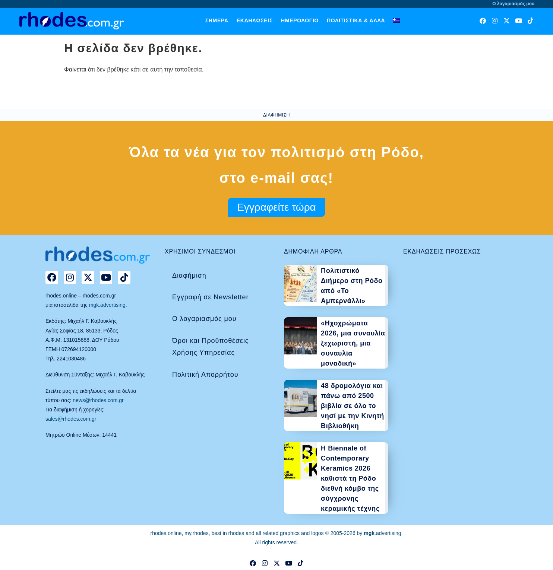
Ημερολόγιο (300, 20)
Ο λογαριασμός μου (204, 318)
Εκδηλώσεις (255, 20)
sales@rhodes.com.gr (70, 419)
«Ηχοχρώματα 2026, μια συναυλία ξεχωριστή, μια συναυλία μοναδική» (353, 343)
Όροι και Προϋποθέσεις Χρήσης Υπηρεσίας (210, 346)
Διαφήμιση (189, 275)
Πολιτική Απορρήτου (205, 374)
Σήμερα (216, 20)
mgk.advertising (107, 305)
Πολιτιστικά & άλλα (356, 20)
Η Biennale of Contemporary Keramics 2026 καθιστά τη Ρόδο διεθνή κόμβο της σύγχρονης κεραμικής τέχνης (350, 478)
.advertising (382, 533)
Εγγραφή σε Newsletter (210, 297)
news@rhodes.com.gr (98, 400)
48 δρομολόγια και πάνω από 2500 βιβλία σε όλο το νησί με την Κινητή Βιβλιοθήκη (352, 406)
